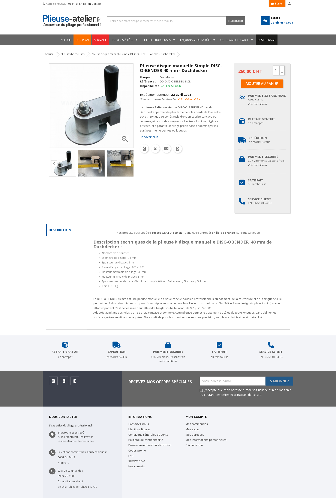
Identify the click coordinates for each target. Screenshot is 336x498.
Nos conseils (136, 466)
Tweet (155, 148)
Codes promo (137, 450)
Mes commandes (197, 424)
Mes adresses (195, 435)
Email (166, 148)
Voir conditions (257, 104)
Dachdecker (167, 77)
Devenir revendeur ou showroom (149, 445)
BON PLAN (82, 40)
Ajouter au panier (262, 83)
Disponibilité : (149, 86)
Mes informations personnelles (206, 440)
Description (60, 230)
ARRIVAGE (100, 40)
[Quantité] (276, 70)
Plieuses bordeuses (156, 40)
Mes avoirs (193, 429)
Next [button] (128, 163)
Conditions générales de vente (148, 435)
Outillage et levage (234, 40)
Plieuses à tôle (122, 40)
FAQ (131, 456)
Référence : (148, 81)
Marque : (146, 77)
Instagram (64, 382)
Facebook (53, 382)
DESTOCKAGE (266, 40)
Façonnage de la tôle (195, 40)
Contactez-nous (138, 424)
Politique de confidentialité (145, 440)
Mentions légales (139, 429)
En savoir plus (149, 137)
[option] (62, 163)
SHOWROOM (136, 461)
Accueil (66, 40)
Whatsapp (177, 148)
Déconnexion (194, 445)
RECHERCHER (235, 21)
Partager (144, 148)
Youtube (75, 382)
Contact (94, 4)
